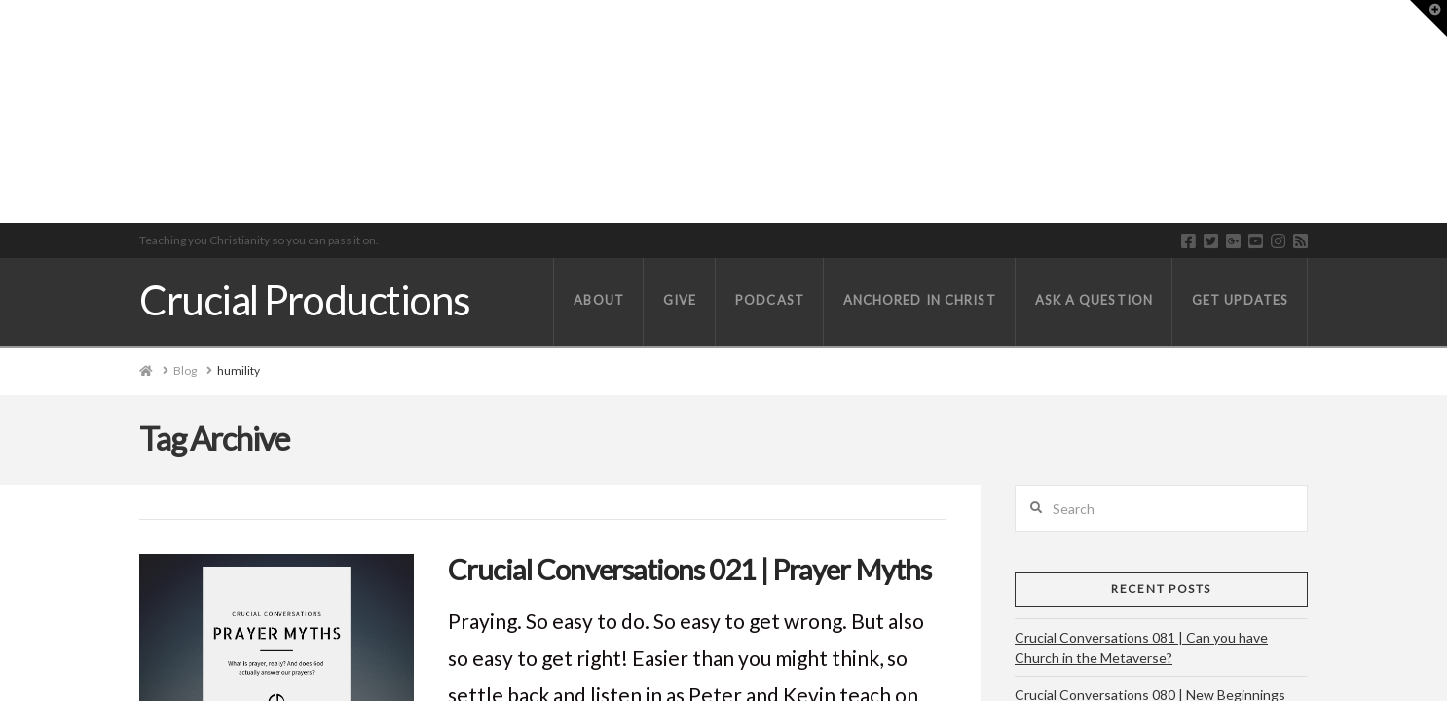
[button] (1428, 18)
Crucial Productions (304, 299)
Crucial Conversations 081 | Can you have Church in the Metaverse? (1141, 647)
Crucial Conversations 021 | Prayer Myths (689, 569)
